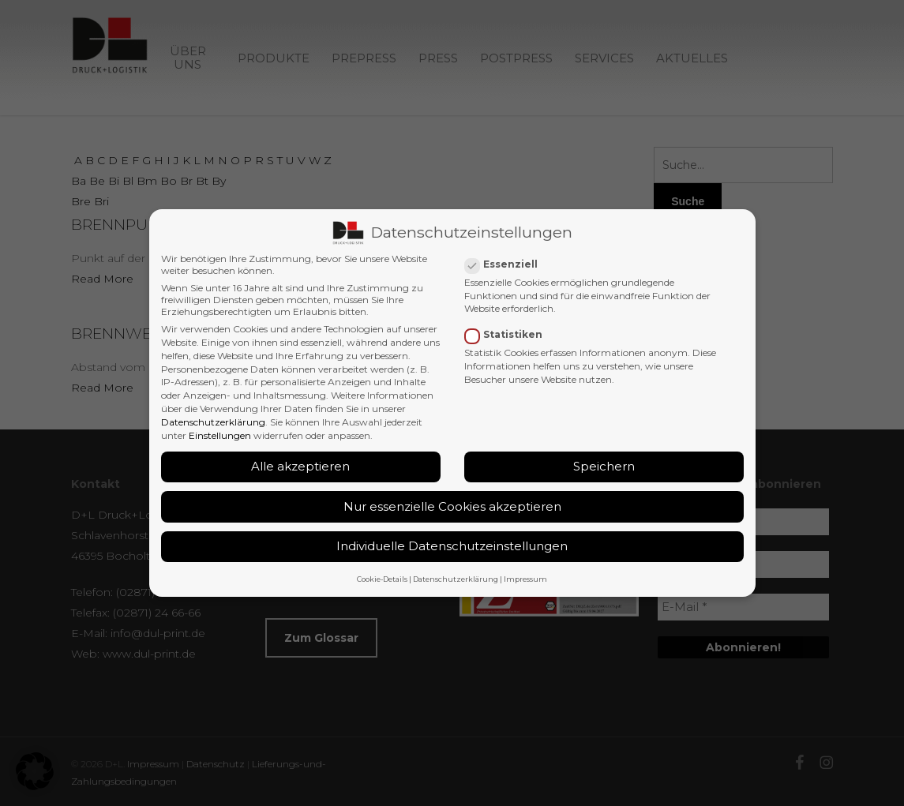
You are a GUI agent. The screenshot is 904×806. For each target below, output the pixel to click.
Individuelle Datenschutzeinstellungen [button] (452, 544)
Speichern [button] (604, 463)
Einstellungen (220, 433)
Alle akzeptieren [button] (300, 463)
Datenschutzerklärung (213, 419)
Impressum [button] (525, 576)
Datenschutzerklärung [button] (455, 576)
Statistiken (510, 332)
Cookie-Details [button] (382, 576)
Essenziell (507, 262)
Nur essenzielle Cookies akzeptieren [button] (452, 504)
